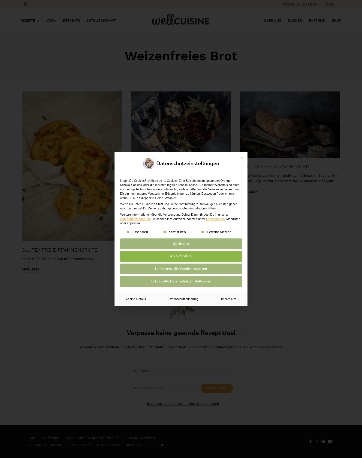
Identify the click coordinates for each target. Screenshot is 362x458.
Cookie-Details (136, 299)
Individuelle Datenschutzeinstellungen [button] (181, 281)
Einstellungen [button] (215, 219)
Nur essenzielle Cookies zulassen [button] (181, 269)
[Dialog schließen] (242, 157)
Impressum (228, 299)
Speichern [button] (181, 243)
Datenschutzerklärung (135, 219)
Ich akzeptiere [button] (181, 256)
